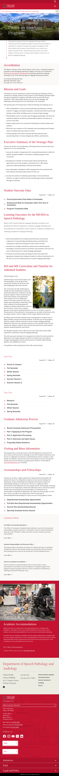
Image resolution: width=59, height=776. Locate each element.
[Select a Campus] (29, 705)
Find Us (40, 685)
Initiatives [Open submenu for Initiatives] (8, 760)
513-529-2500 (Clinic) (28, 678)
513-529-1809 (16, 722)
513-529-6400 (15, 727)
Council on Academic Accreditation (17, 73)
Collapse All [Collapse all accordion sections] (50, 195)
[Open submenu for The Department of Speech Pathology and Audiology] (57, 11)
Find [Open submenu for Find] (5, 765)
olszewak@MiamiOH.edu (11, 462)
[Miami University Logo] (9, 6)
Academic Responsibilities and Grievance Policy (18, 544)
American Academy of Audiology (44, 681)
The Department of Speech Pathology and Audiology (20, 11)
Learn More (7, 538)
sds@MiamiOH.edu (29, 650)
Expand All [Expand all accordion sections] (42, 195)
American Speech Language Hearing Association (46, 676)
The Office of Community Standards (15, 525)
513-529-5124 (25, 675)
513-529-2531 (19, 725)
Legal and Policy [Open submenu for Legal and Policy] (11, 770)
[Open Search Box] (55, 1)
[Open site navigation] (55, 6)
